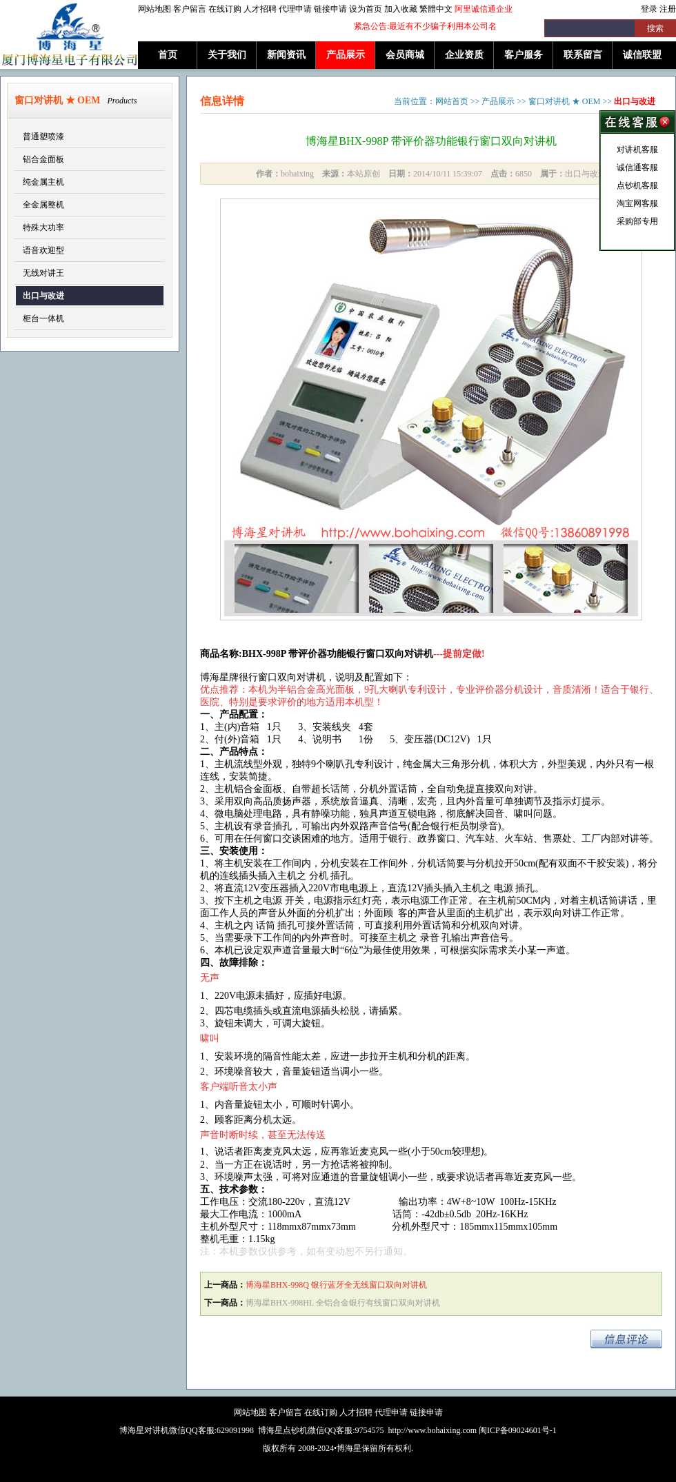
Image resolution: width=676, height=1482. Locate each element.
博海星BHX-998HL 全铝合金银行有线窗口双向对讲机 (343, 1303)
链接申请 (330, 9)
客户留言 (189, 9)
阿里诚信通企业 (484, 9)
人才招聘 (260, 9)
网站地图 (154, 9)
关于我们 (227, 55)
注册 (667, 9)
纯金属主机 (43, 182)
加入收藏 (400, 9)
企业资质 (464, 55)
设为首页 (365, 9)
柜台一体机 (43, 318)
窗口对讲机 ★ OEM (564, 101)
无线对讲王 (43, 273)
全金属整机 (43, 205)
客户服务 (523, 55)
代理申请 (295, 9)
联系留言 (583, 55)
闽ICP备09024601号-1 (518, 1430)
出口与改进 (43, 296)
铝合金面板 (43, 159)
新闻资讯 (286, 55)
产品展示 (345, 55)
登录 (649, 9)
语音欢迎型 (43, 250)
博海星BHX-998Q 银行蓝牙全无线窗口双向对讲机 (336, 1285)
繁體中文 (436, 9)
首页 (167, 55)
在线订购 (224, 9)
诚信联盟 (642, 55)
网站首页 (451, 101)
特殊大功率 (43, 227)
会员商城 (405, 55)
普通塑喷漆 (43, 136)
